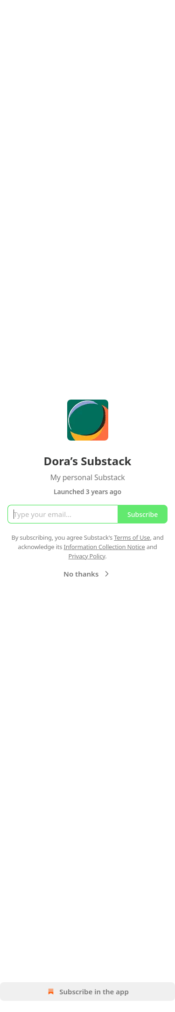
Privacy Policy (86, 556)
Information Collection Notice (104, 547)
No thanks (87, 573)
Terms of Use (132, 537)
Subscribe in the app (87, 991)
